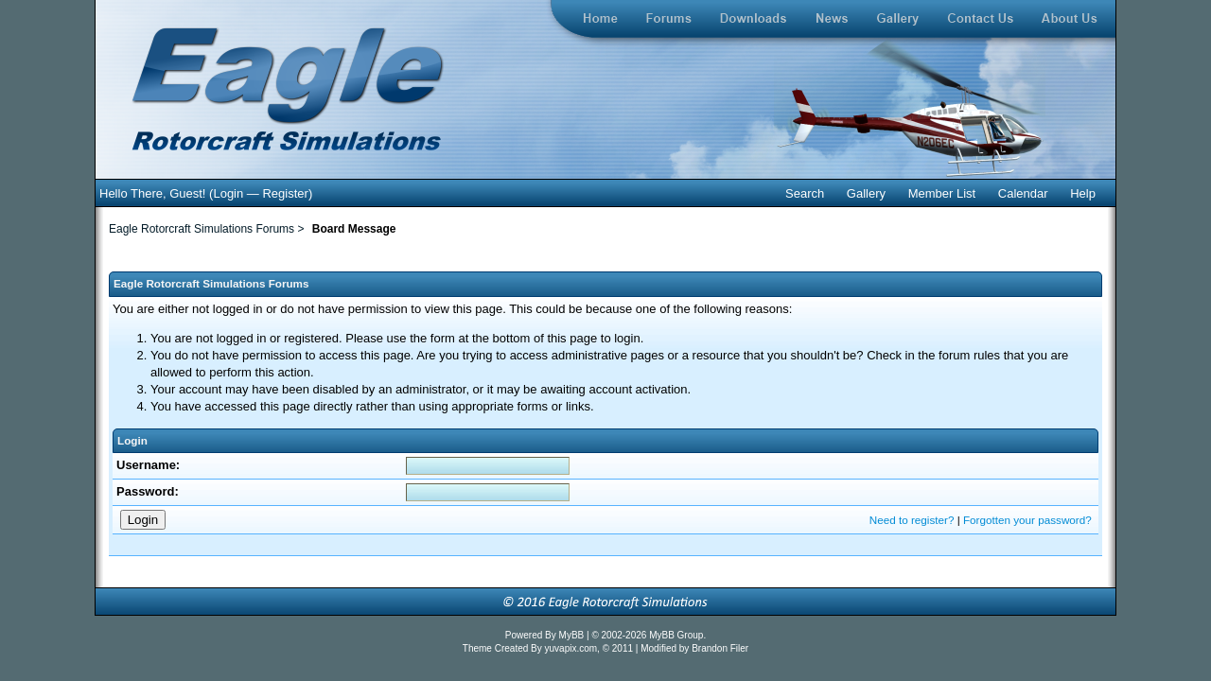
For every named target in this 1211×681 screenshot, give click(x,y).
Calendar (1023, 193)
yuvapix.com (571, 648)
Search (804, 193)
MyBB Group (676, 635)
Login (228, 193)
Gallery (866, 193)
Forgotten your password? (1027, 520)
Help (1083, 193)
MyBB (573, 635)
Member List (942, 193)
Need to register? (912, 520)
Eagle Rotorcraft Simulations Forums (201, 229)
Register (284, 193)
